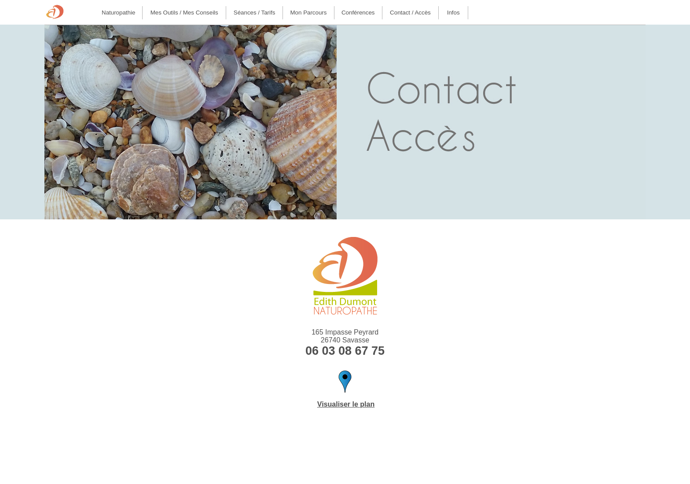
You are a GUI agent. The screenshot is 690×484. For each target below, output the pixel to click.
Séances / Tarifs (254, 12)
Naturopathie (118, 12)
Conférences (358, 12)
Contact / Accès (410, 12)
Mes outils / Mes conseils (184, 12)
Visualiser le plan (345, 404)
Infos (453, 12)
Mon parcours (308, 12)
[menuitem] (119, 12)
